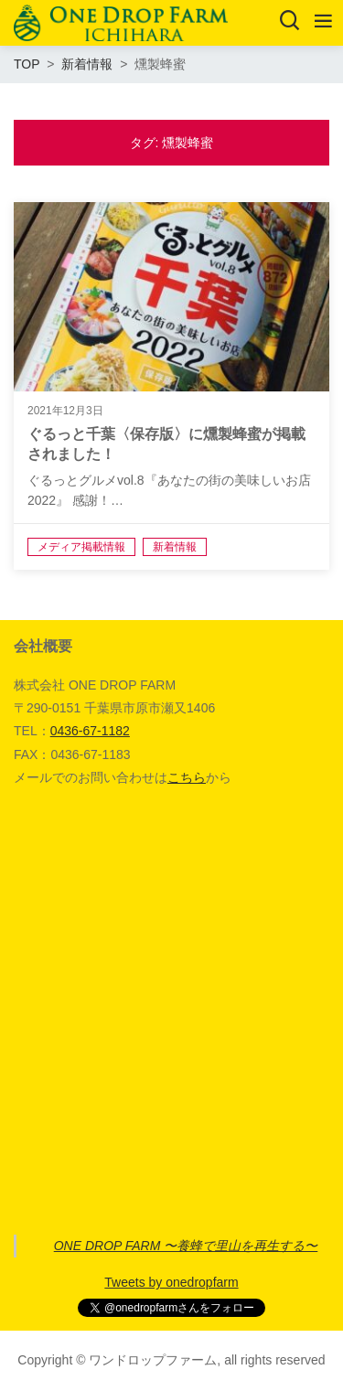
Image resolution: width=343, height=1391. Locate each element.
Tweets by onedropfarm (171, 1282)
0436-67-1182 (90, 730)
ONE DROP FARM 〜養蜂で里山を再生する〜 (186, 1245)
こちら (186, 777)
